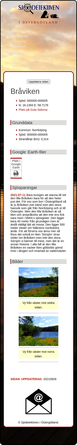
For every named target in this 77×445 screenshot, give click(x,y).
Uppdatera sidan (39, 81)
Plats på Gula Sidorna (33, 109)
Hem (14, 31)
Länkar (16, 61)
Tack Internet (19, 67)
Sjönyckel (17, 51)
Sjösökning (18, 41)
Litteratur (17, 56)
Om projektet (19, 36)
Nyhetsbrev (18, 46)
